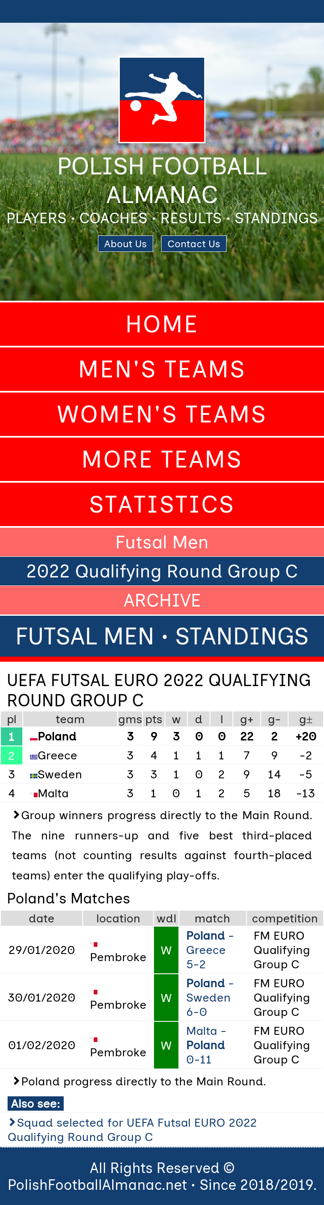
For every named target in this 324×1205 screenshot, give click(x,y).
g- (274, 719)
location (118, 918)
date (41, 918)
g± (306, 719)
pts (153, 719)
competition (285, 918)
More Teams (162, 459)
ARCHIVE (162, 600)
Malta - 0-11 (206, 1044)
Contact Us (193, 244)
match (212, 918)
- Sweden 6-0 (210, 997)
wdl (166, 918)
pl (11, 719)
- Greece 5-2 (210, 949)
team (70, 719)
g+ (247, 719)
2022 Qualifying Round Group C (162, 571)
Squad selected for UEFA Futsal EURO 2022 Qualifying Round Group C (132, 1129)
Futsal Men (162, 542)
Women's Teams (162, 414)
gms (130, 719)
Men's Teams (162, 369)
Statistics (162, 504)
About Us (125, 244)
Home (162, 324)
